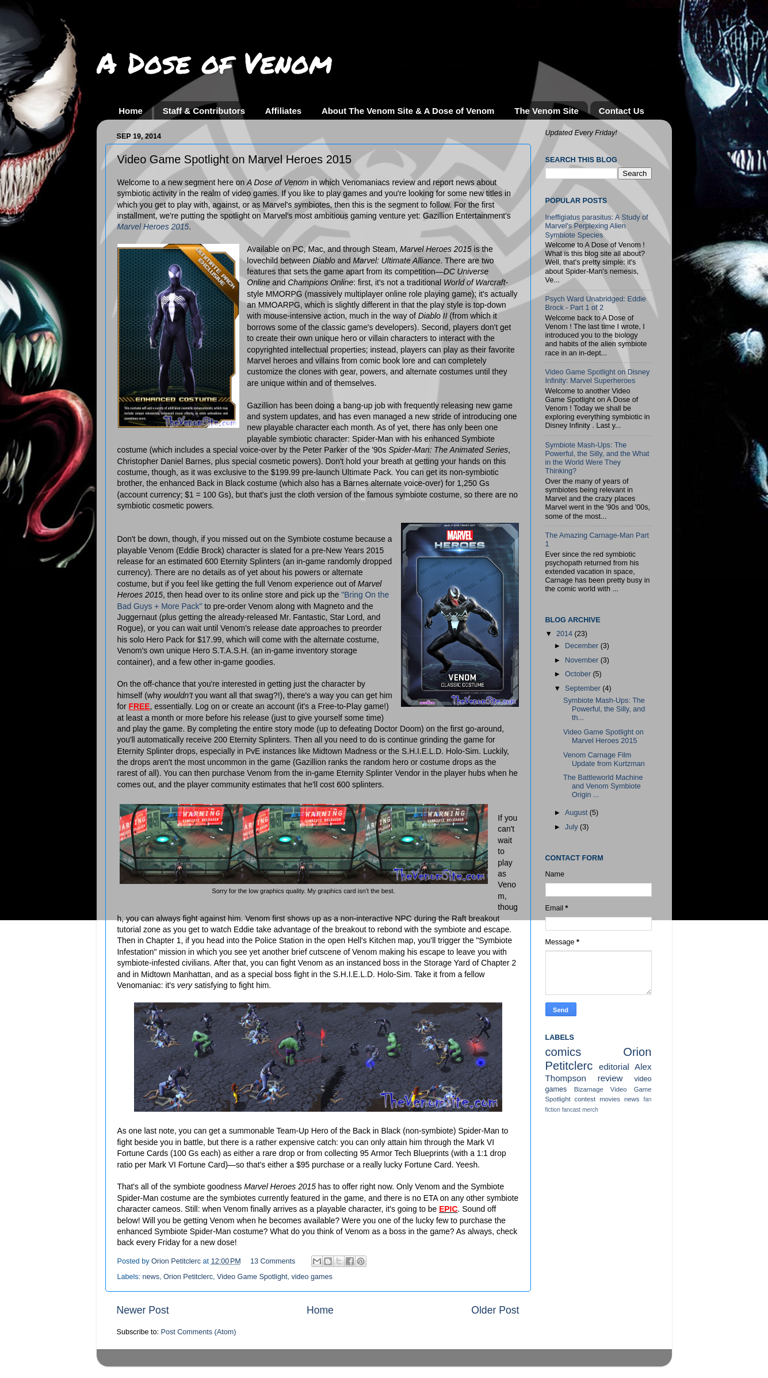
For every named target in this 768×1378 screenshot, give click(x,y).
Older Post (495, 1310)
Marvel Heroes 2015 (153, 226)
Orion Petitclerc (188, 1277)
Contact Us (621, 111)
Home (131, 111)
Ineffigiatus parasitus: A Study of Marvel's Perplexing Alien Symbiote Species (596, 226)
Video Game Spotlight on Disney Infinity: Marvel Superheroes (597, 376)
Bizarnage (588, 1089)
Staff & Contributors (204, 111)
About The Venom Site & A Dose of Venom (408, 111)
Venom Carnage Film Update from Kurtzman (604, 759)
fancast (571, 1110)
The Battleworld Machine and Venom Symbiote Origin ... (603, 786)
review (610, 1078)
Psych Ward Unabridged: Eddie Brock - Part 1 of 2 (595, 303)
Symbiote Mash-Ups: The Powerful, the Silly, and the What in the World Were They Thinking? (597, 458)
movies (609, 1099)
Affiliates (283, 111)
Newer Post (143, 1310)
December (583, 646)
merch (590, 1110)
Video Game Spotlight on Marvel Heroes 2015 (603, 736)
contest (585, 1099)
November (583, 660)
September (583, 688)
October (579, 674)
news (151, 1277)
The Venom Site (546, 111)
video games (311, 1277)
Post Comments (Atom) (198, 1332)
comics (563, 1052)
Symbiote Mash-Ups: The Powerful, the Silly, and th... (604, 709)
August (577, 813)
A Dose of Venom (215, 62)
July (572, 827)
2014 (565, 634)
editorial (614, 1066)
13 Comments (272, 1261)
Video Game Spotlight (252, 1277)
